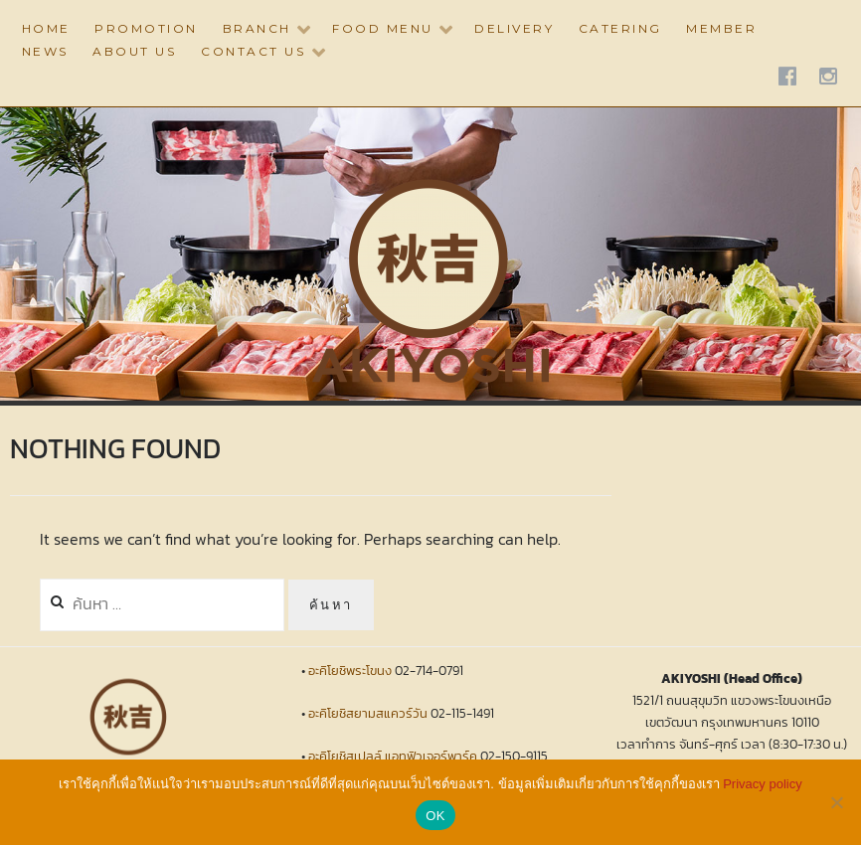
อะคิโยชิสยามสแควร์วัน (368, 713)
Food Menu (382, 28)
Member (721, 28)
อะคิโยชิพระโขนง (350, 670)
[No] (836, 802)
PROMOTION (146, 28)
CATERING (620, 28)
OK (435, 815)
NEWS (45, 51)
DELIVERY (514, 28)
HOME (46, 28)
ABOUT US (134, 51)
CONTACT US (253, 51)
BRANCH (257, 28)
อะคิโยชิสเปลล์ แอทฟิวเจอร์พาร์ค (392, 756)
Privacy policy (762, 783)
